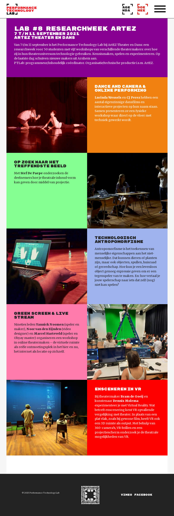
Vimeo (126, 495)
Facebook (143, 495)
